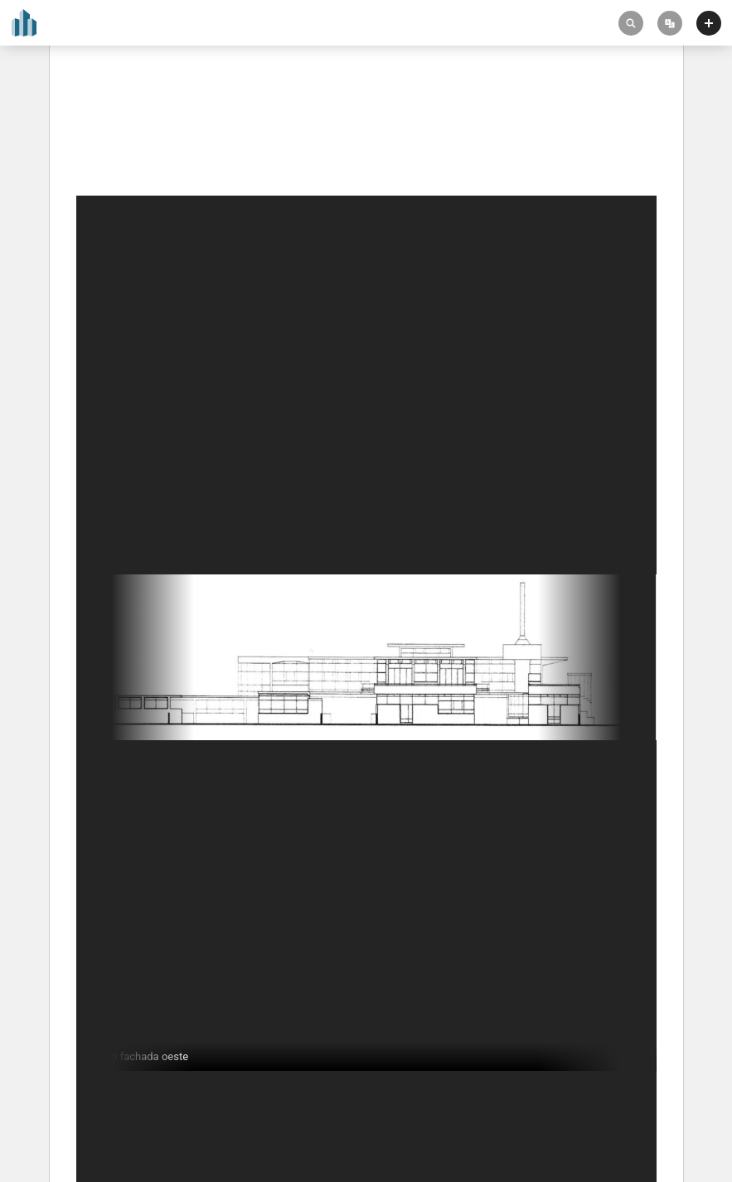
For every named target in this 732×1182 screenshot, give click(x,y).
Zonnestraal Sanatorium (145, 126)
